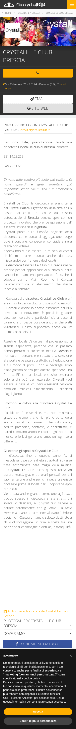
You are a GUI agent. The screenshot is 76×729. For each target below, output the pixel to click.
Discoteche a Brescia (29, 12)
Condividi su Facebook (38, 644)
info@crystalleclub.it (35, 130)
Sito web (37, 108)
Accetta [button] (38, 711)
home (6, 12)
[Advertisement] (38, 571)
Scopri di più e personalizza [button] (38, 720)
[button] (71, 655)
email (38, 99)
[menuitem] (6, 13)
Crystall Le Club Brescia (59, 12)
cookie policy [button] (32, 678)
